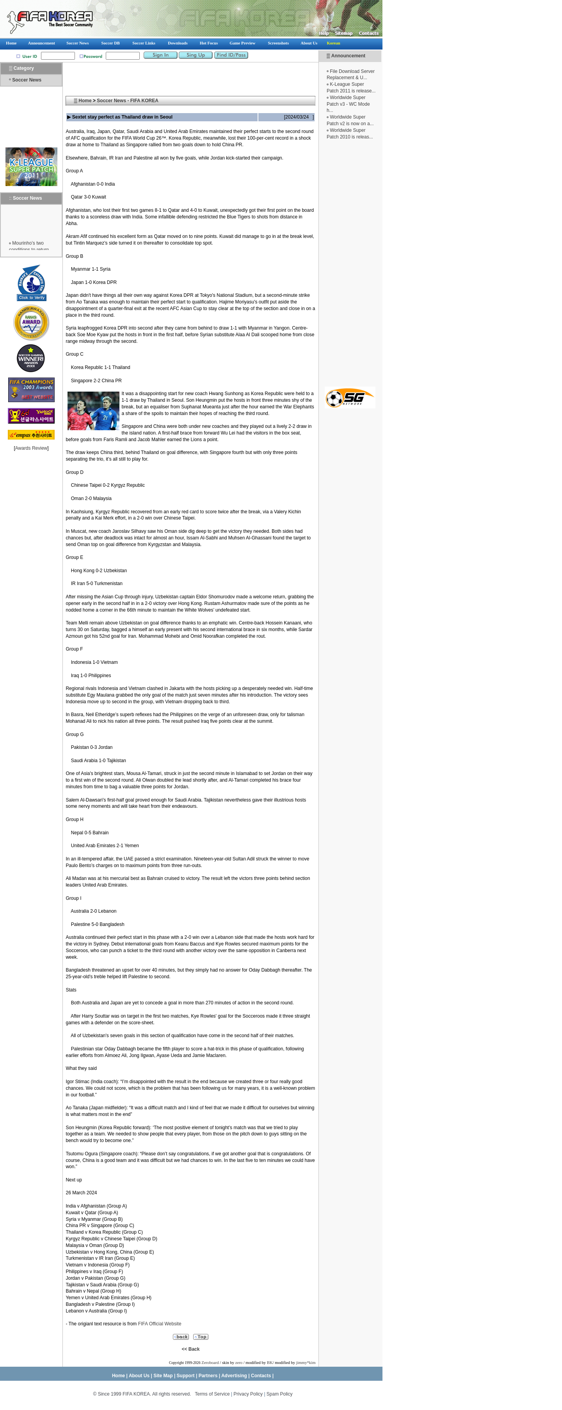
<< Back (190, 1349)
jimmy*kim (306, 1362)
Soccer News (26, 80)
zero (238, 1362)
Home (84, 100)
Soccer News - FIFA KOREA (127, 100)
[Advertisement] (350, 263)
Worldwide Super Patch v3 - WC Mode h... (348, 104)
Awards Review (31, 448)
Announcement (348, 56)
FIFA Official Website (159, 1324)
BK (270, 1362)
